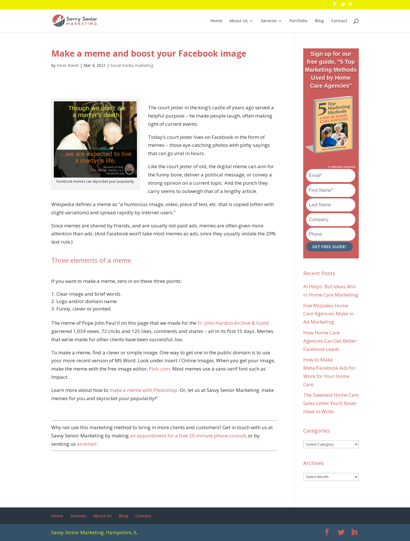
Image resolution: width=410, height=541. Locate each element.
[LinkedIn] (350, 5)
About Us (238, 21)
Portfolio (299, 21)
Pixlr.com (159, 368)
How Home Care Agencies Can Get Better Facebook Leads (329, 340)
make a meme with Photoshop (143, 390)
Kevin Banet (68, 65)
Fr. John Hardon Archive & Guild (233, 323)
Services (268, 21)
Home (216, 21)
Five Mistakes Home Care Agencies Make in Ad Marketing (328, 313)
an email (87, 444)
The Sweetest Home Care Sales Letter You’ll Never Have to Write (331, 403)
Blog (319, 21)
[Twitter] (343, 5)
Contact (339, 21)
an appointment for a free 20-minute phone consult (188, 435)
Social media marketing (131, 65)
